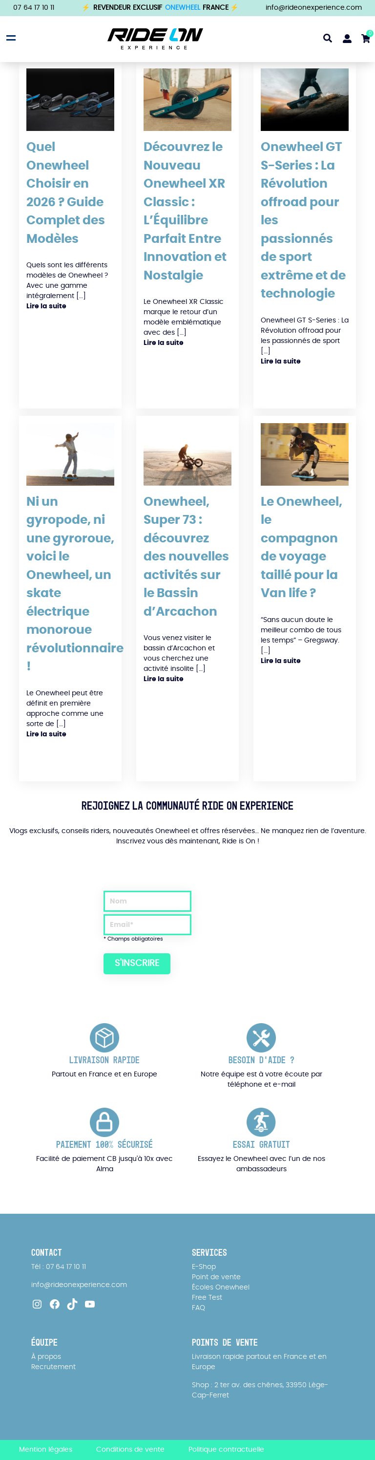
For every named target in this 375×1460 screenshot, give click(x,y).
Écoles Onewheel (221, 1287)
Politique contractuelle (226, 1449)
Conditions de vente (130, 1449)
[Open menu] (9, 37)
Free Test (207, 1297)
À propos (46, 1356)
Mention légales (45, 1449)
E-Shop (204, 1267)
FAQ (198, 1308)
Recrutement (53, 1367)
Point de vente (216, 1277)
